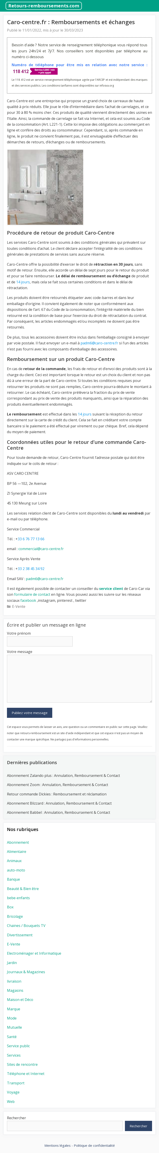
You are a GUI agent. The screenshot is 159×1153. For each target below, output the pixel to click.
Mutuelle (14, 1027)
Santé (12, 1036)
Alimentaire (16, 851)
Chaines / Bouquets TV (26, 925)
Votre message (19, 651)
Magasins (15, 990)
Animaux (14, 860)
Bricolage (15, 916)
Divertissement (20, 935)
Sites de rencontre (22, 1064)
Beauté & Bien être (23, 888)
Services (14, 1055)
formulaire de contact (32, 594)
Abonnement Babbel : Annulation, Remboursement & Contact (58, 812)
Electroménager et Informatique (34, 953)
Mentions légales (57, 1145)
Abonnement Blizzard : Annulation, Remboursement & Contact (59, 803)
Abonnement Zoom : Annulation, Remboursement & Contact (57, 784)
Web (11, 1101)
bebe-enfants (18, 897)
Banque (13, 879)
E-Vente (18, 606)
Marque (13, 1009)
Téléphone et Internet (25, 1073)
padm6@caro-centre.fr (44, 578)
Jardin (12, 962)
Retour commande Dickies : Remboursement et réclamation (57, 794)
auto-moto (16, 870)
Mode (12, 1018)
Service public (18, 1045)
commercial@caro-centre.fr (41, 548)
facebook (28, 600)
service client (110, 588)
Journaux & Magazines (26, 971)
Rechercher (16, 1117)
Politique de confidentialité (94, 1145)
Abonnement (18, 842)
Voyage (13, 1092)
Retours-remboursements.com (43, 6)
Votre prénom (19, 633)
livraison (14, 981)
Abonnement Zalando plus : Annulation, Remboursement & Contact (63, 775)
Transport (15, 1083)
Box (10, 907)
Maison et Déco (20, 999)
